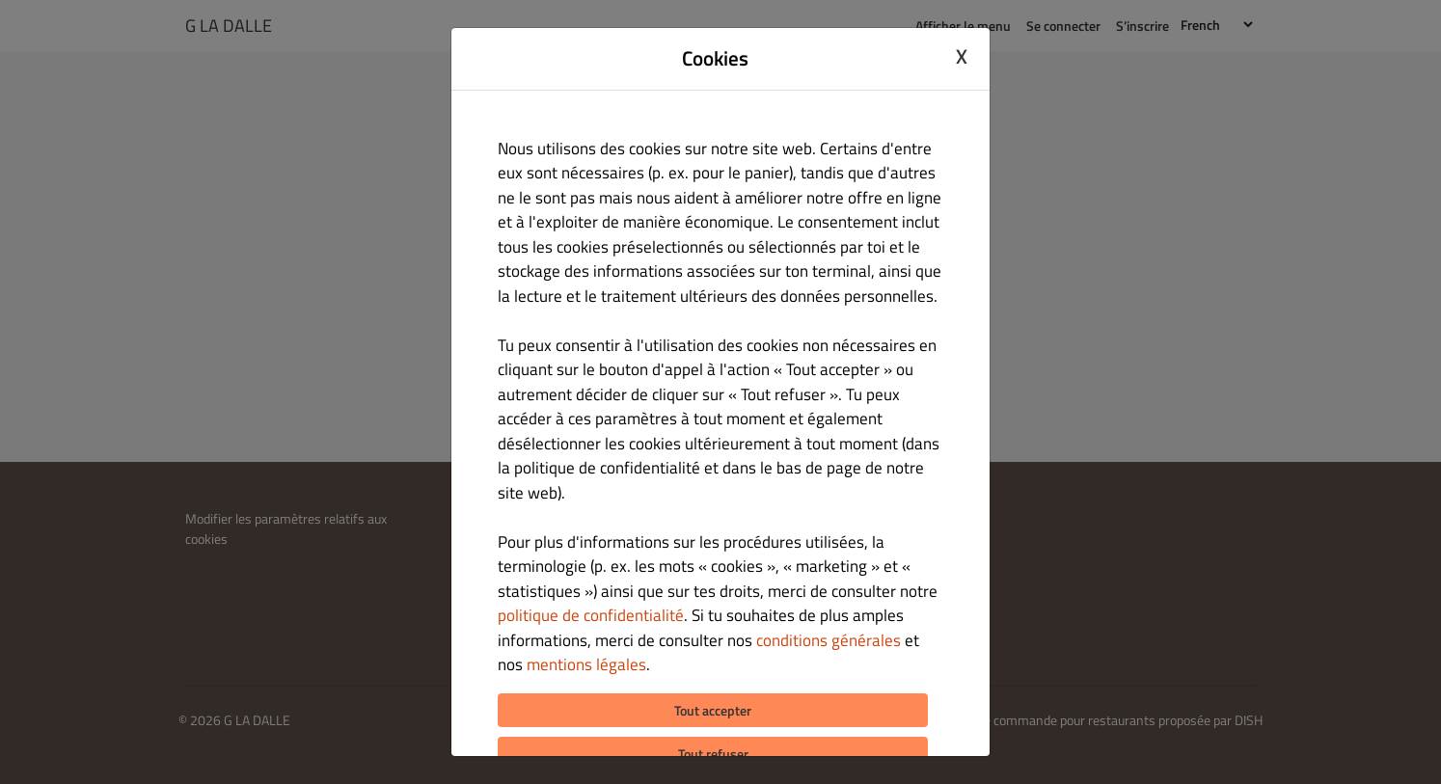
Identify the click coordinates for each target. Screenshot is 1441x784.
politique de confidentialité (591, 615)
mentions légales (586, 664)
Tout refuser (713, 753)
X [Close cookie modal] (961, 55)
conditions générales (828, 640)
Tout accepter (712, 710)
